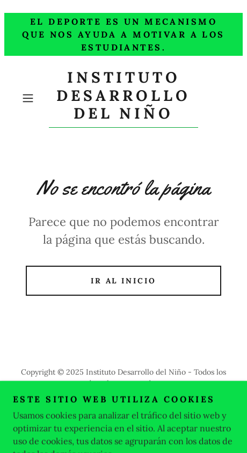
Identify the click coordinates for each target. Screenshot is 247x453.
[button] (33, 98)
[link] (123, 98)
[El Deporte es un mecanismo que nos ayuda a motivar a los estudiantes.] (123, 34)
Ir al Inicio (124, 281)
